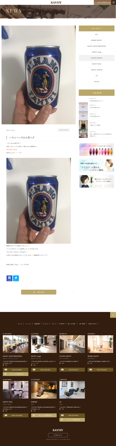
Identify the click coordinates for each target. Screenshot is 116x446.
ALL (96, 34)
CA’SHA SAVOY (96, 58)
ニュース (28, 323)
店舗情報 (37, 323)
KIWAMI (62, 323)
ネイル (54, 323)
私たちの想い (72, 323)
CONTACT (58, 435)
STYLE (96, 81)
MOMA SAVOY (96, 40)
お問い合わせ (92, 323)
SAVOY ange (96, 52)
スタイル (46, 323)
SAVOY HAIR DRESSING (96, 46)
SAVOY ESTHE (96, 70)
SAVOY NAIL (96, 64)
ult (97, 76)
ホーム (20, 323)
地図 (5, 365)
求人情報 (82, 323)
